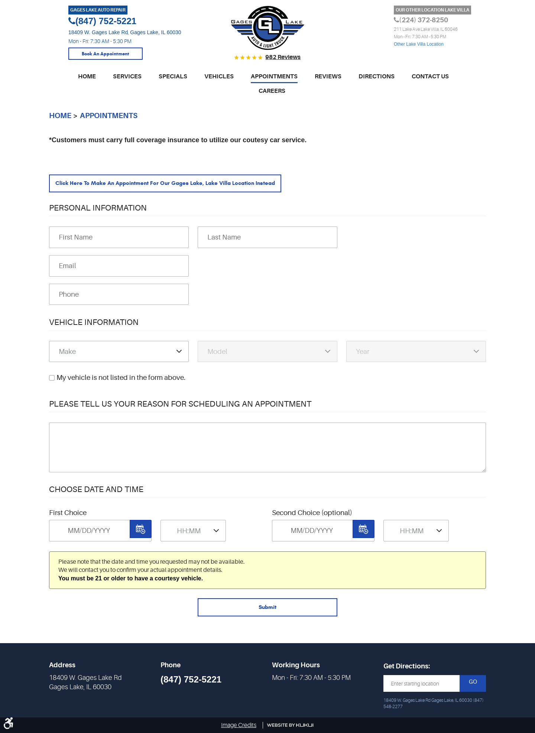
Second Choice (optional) (312, 516)
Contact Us (430, 75)
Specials (173, 75)
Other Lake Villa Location (419, 44)
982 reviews (283, 57)
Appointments (274, 75)
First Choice (68, 516)
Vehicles (219, 75)
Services (127, 75)
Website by (290, 725)
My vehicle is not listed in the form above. (120, 381)
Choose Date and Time (96, 493)
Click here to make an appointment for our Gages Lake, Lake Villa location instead (187, 184)
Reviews (328, 75)
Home (87, 75)
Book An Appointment (105, 54)
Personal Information (98, 211)
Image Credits (238, 725)
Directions (377, 75)
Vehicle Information (94, 325)
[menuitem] (87, 78)
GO (473, 682)
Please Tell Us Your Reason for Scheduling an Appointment (180, 407)
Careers (272, 90)
